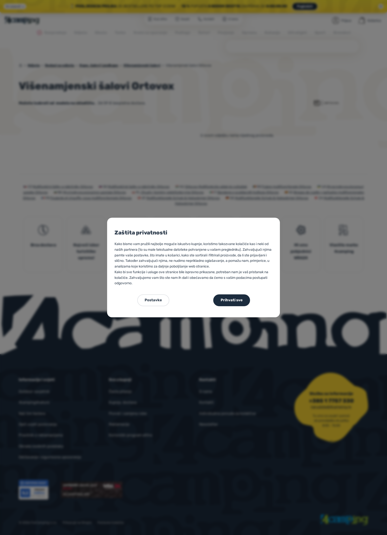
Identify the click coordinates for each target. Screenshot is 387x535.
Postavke (153, 300)
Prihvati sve (232, 300)
